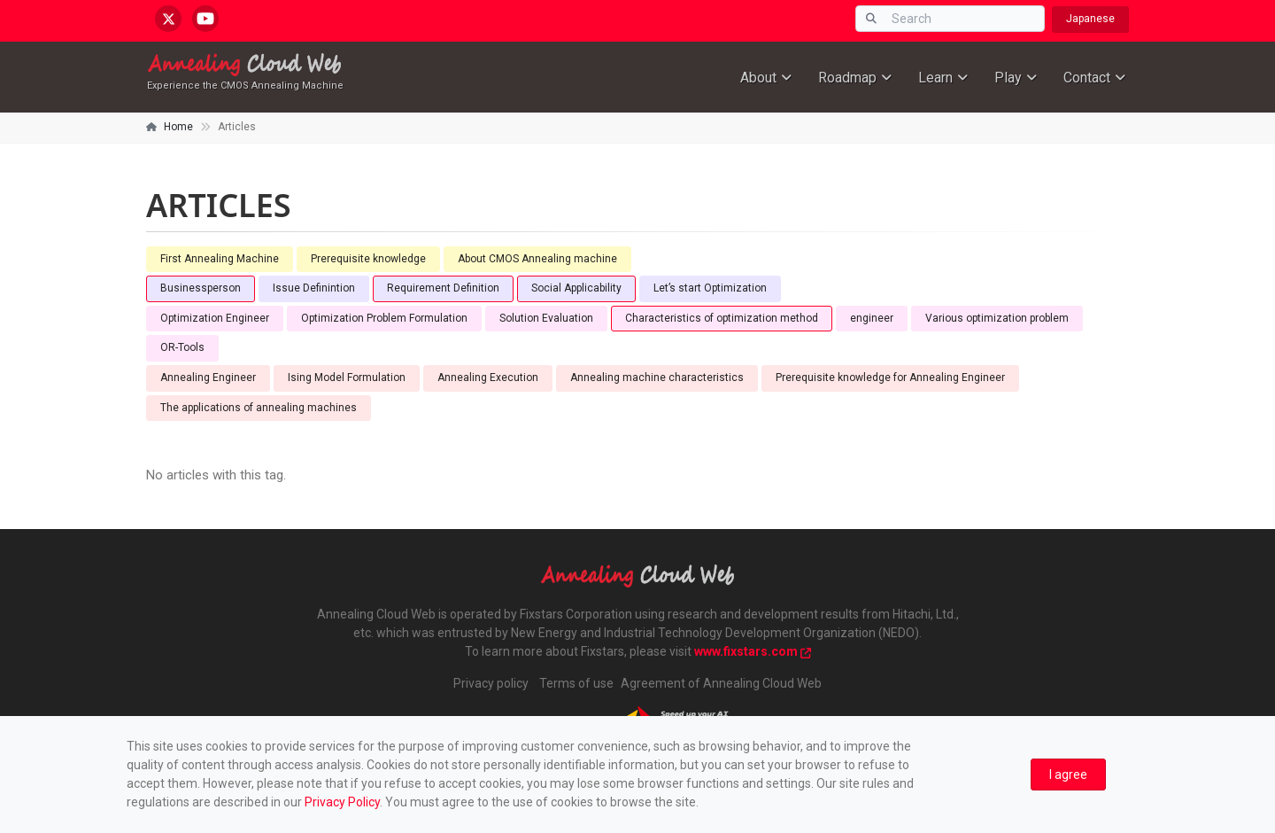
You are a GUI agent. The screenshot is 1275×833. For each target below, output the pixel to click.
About (758, 77)
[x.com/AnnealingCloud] (168, 18)
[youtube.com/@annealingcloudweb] (205, 18)
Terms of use (576, 683)
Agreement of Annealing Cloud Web (721, 683)
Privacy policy (491, 683)
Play (1008, 77)
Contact (1086, 77)
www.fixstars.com (752, 651)
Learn (935, 77)
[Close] (1068, 775)
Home (178, 127)
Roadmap (847, 77)
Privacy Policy (342, 802)
